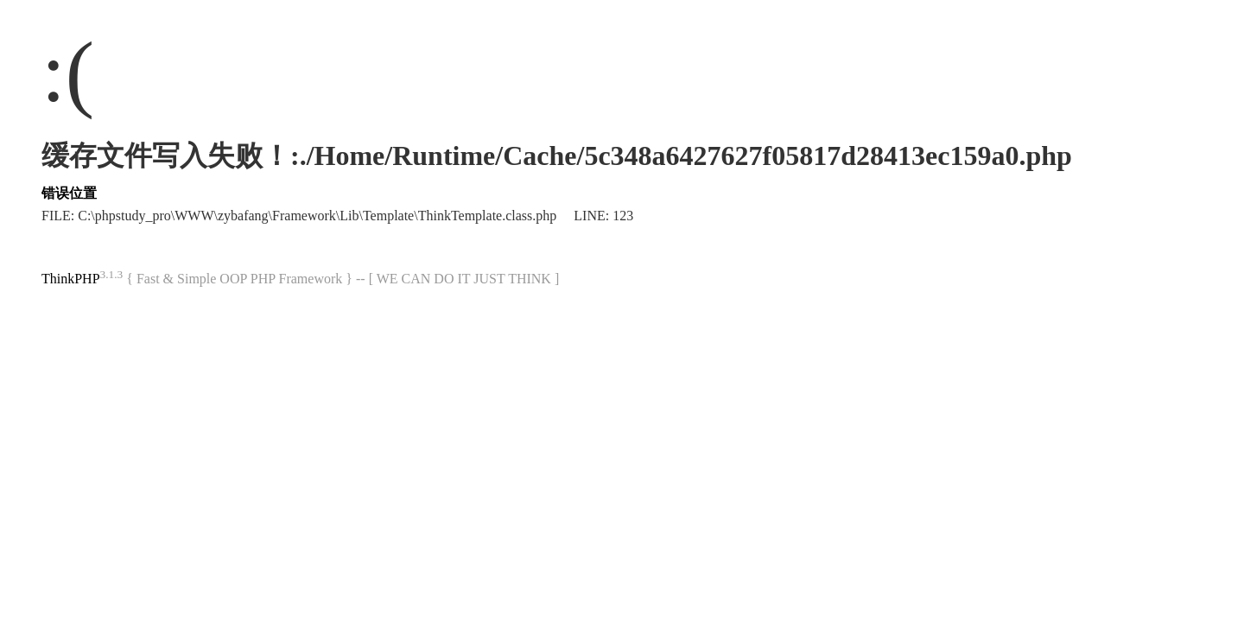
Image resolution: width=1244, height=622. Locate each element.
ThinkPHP (70, 278)
